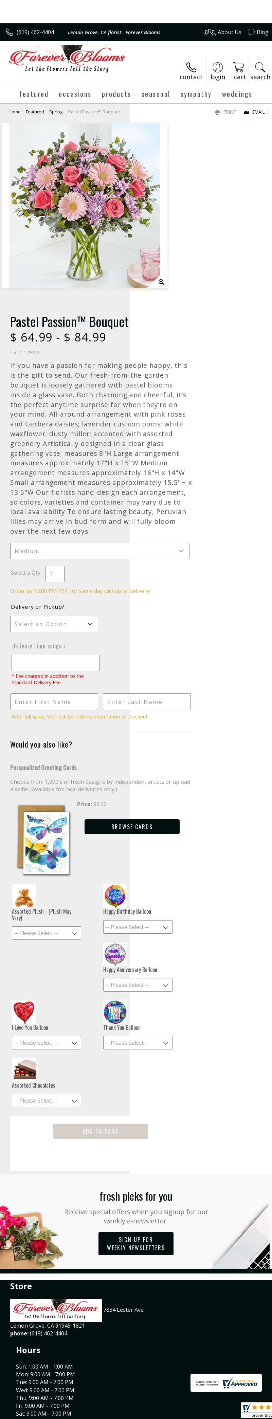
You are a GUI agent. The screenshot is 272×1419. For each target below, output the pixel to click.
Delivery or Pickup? (167, 510)
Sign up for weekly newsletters (136, 1149)
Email (254, 112)
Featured (35, 112)
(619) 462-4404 (35, 32)
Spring (55, 112)
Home (14, 112)
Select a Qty (155, 468)
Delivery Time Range (166, 549)
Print (225, 112)
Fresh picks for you (136, 1112)
